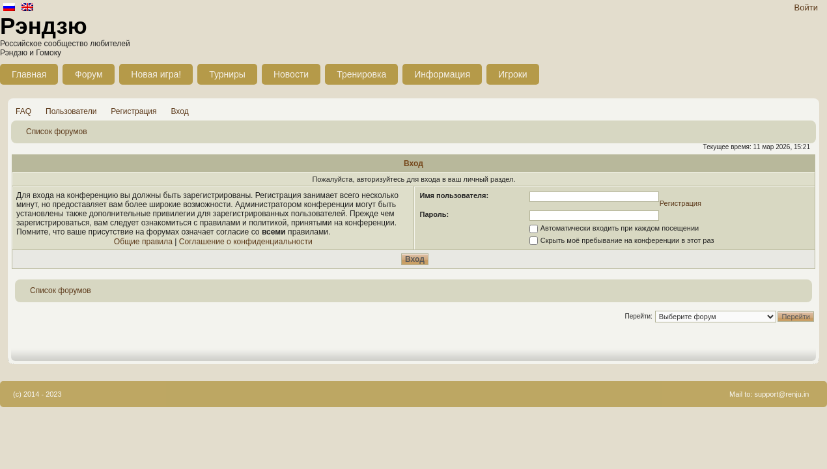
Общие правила (143, 241)
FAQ (23, 111)
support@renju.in (782, 394)
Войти (806, 7)
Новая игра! (156, 74)
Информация (442, 74)
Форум (89, 74)
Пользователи (71, 111)
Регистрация (133, 111)
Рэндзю (43, 25)
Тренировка (361, 74)
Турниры (227, 74)
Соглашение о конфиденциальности (246, 241)
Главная (29, 74)
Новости (291, 74)
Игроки (512, 74)
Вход (180, 111)
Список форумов (56, 131)
